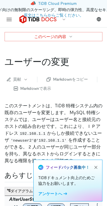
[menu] (9, 19)
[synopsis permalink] (37, 175)
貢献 (17, 79)
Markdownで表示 (32, 88)
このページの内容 (53, 36)
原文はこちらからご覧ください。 (54, 15)
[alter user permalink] (73, 61)
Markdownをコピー (67, 79)
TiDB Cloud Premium (57, 3)
